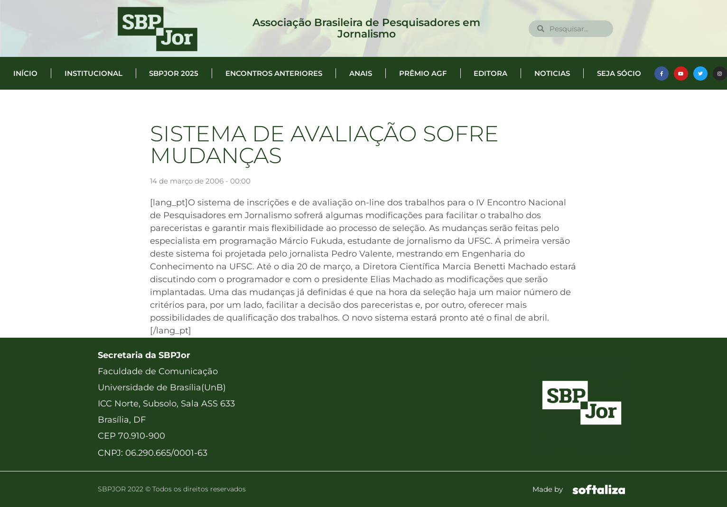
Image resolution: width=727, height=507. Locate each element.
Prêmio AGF (423, 73)
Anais (360, 73)
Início (25, 73)
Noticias (552, 73)
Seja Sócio (619, 73)
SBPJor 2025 (173, 73)
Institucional (93, 73)
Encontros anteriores (273, 73)
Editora (490, 73)
